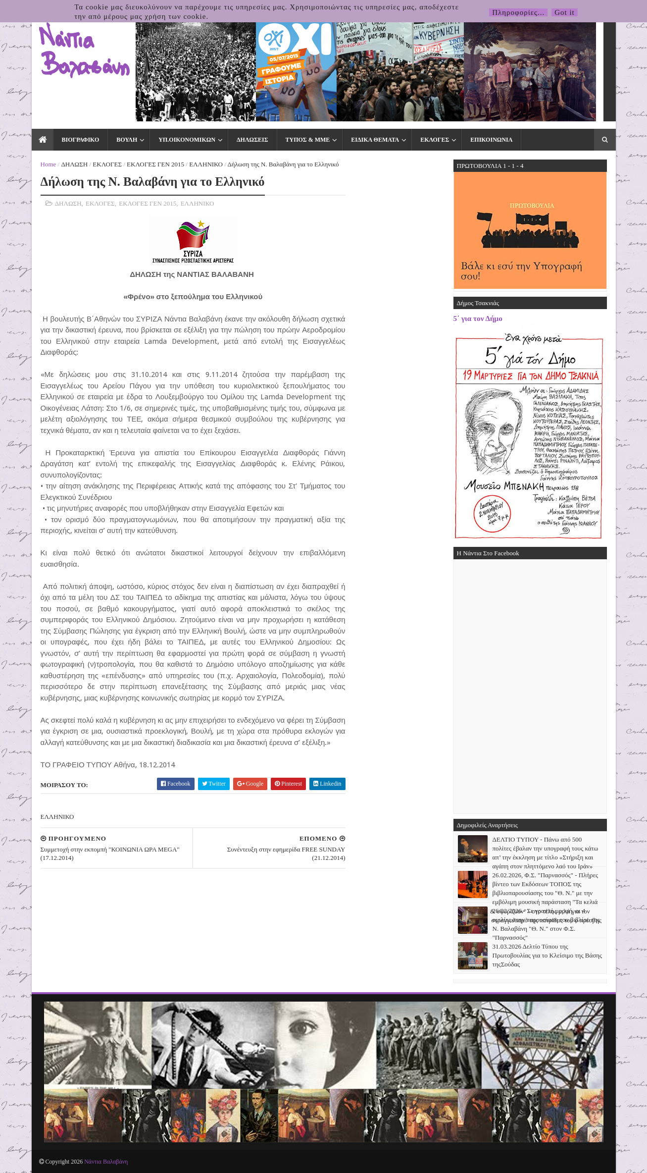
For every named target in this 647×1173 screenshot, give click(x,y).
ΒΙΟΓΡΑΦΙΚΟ (81, 139)
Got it (564, 12)
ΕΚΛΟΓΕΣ (434, 139)
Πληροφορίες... (518, 12)
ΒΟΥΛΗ (126, 139)
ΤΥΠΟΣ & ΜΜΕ (308, 139)
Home (48, 164)
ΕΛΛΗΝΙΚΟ (206, 164)
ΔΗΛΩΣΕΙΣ (252, 139)
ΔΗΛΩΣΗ (74, 164)
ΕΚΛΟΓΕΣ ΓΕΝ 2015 (155, 164)
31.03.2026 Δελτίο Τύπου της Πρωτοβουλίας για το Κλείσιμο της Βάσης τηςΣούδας (547, 955)
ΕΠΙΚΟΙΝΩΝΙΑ (491, 139)
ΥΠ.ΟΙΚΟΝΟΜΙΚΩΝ (186, 139)
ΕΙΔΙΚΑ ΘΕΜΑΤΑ (375, 139)
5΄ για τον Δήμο (477, 318)
